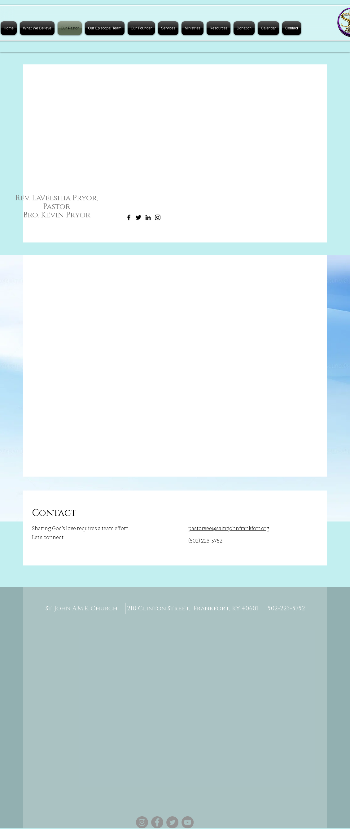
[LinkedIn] (148, 217)
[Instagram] (157, 217)
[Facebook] (129, 217)
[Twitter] (138, 217)
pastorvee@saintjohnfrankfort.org (228, 528)
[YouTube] (188, 822)
